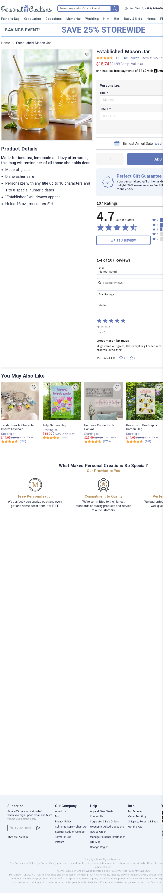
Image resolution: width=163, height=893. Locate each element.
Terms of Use (63, 836)
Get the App (135, 826)
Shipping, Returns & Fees (143, 821)
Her (116, 18)
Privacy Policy (63, 821)
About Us (60, 811)
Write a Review (123, 240)
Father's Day (10, 18)
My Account (135, 811)
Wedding (92, 18)
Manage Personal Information (107, 836)
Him (106, 18)
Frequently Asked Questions (107, 826)
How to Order (98, 831)
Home (151, 18)
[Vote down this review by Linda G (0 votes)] (132, 358)
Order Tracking (137, 816)
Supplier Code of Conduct (70, 831)
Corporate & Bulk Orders (104, 821)
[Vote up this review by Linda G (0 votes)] (121, 358)
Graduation (32, 18)
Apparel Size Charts (102, 811)
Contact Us (96, 816)
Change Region (99, 847)
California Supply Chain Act (71, 826)
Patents (59, 842)
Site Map (95, 842)
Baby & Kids (133, 18)
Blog (57, 816)
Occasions (53, 18)
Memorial (73, 18)
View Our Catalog (17, 836)
